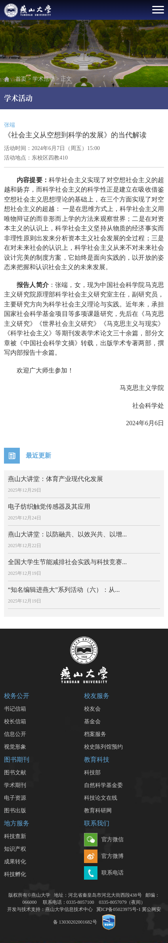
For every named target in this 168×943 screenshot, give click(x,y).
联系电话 (104, 873)
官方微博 (104, 856)
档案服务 (95, 734)
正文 (66, 79)
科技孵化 (15, 874)
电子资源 (15, 798)
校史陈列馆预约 (103, 747)
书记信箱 (15, 709)
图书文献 (15, 773)
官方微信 (104, 840)
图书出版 (15, 811)
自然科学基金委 (103, 785)
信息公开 (15, 734)
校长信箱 (15, 721)
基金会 (92, 721)
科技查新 (15, 836)
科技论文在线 (100, 798)
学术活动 (43, 79)
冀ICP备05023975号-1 (118, 909)
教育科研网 (98, 811)
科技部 (92, 773)
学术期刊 (15, 785)
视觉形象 (15, 747)
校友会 (92, 709)
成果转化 (15, 862)
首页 (21, 79)
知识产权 (15, 849)
